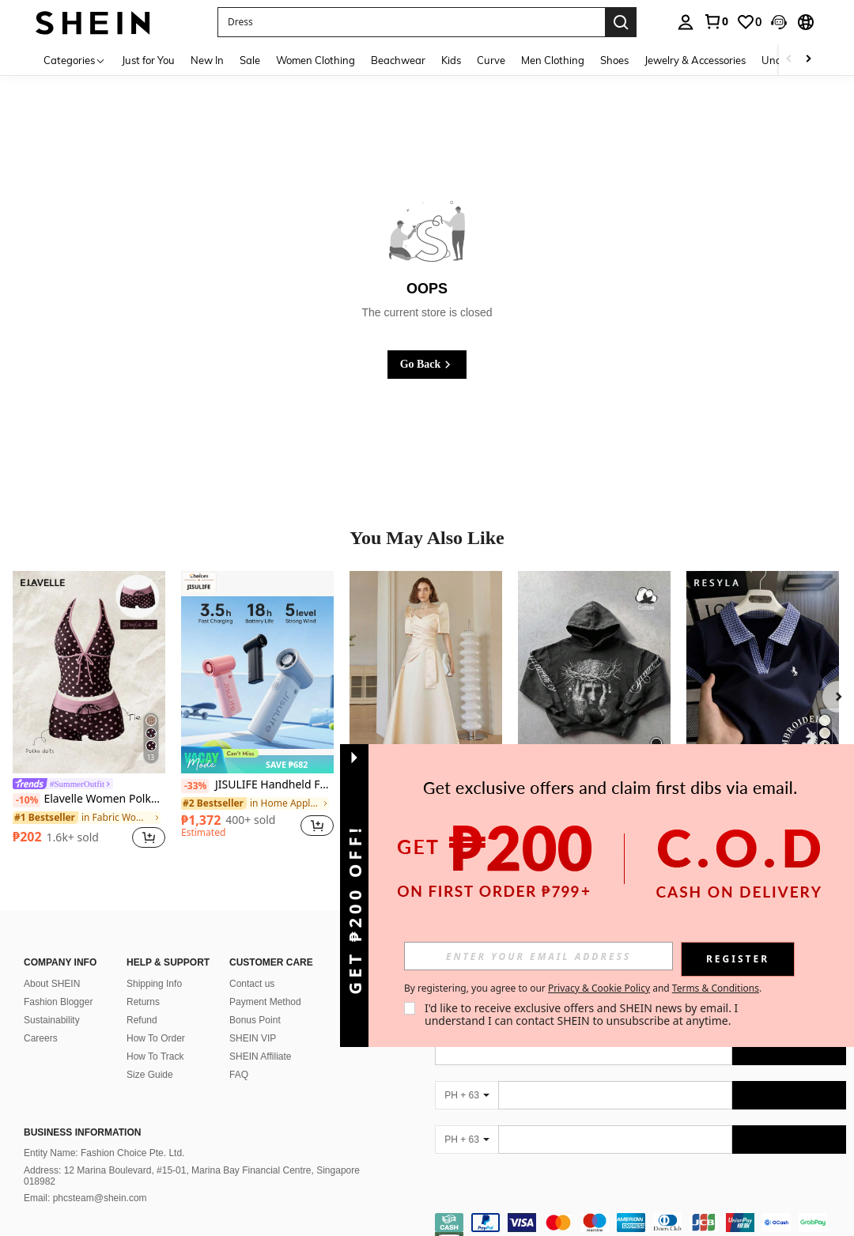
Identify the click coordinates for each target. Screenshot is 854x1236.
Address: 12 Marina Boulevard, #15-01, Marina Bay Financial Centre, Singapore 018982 (192, 1157)
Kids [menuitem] (451, 60)
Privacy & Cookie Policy (599, 988)
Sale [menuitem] (250, 60)
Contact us (251, 964)
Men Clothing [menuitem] (552, 60)
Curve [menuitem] (491, 60)
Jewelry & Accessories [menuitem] (695, 60)
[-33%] (195, 786)
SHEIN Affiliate (260, 1037)
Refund (142, 1001)
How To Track (155, 1037)
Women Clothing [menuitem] (315, 60)
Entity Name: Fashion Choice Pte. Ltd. (104, 1134)
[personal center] (685, 22)
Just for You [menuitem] (148, 60)
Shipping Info (154, 964)
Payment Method (265, 982)
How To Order (156, 1019)
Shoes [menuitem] (614, 60)
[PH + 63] (466, 1076)
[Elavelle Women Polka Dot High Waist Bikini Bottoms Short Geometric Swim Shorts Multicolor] (89, 672)
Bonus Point (255, 1001)
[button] (411, 22)
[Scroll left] (789, 59)
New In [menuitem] (207, 60)
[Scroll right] (808, 59)
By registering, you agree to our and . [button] (582, 988)
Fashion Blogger (58, 982)
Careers (41, 1019)
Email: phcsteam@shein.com (85, 1179)
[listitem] (89, 711)
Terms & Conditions (715, 988)
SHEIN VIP (252, 1019)
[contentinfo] (640, 1213)
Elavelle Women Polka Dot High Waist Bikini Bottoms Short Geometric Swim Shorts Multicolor (89, 799)
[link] (715, 21)
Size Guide (150, 1055)
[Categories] (75, 59)
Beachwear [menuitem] (398, 60)
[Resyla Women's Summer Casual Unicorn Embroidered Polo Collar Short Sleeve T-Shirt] (762, 672)
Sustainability (52, 1001)
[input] (538, 956)
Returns (143, 982)
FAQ (238, 1055)
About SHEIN (52, 964)
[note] (257, 760)
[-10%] (26, 800)
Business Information (82, 1113)
